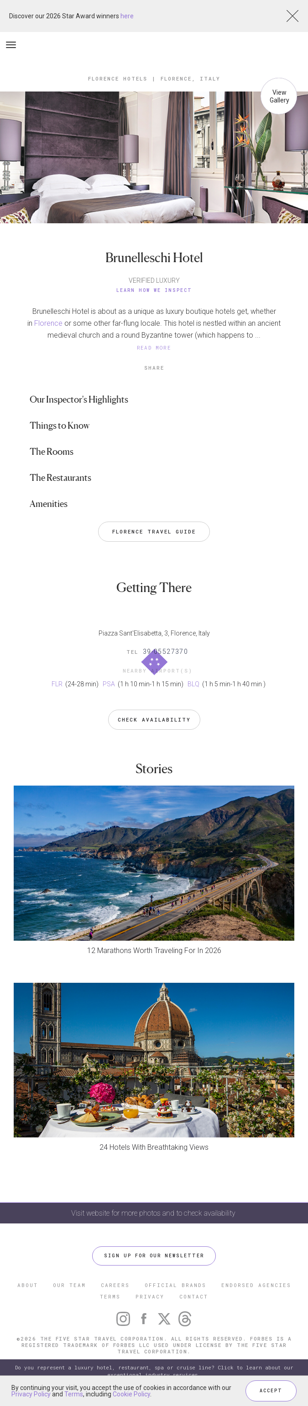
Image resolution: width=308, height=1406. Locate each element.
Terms (73, 1394)
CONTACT (193, 1296)
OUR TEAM (69, 1285)
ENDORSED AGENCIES (256, 1285)
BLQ (194, 684)
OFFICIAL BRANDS (175, 1285)
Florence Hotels (117, 78)
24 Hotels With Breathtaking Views (154, 1147)
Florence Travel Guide (154, 531)
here (127, 16)
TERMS (110, 1296)
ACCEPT (271, 1391)
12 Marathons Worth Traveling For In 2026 (154, 950)
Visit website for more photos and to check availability (154, 1213)
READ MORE (154, 347)
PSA (109, 684)
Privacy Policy (31, 1394)
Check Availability (154, 719)
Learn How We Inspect (154, 290)
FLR (58, 684)
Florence (48, 323)
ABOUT (27, 1285)
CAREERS (115, 1285)
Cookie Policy (131, 1394)
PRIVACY (150, 1296)
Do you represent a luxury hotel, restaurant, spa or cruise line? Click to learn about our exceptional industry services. (154, 1371)
